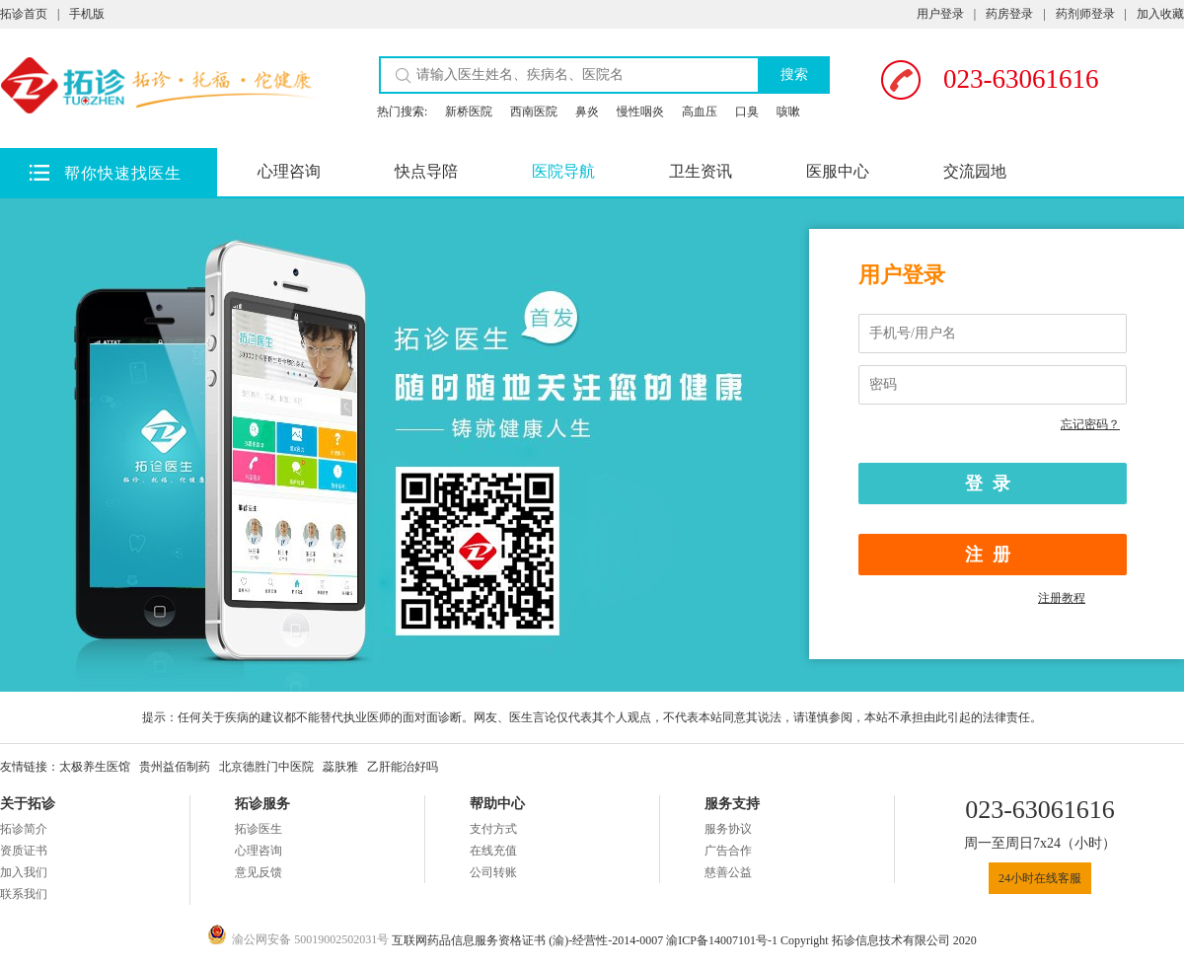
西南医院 (533, 111)
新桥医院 (468, 111)
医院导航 (563, 171)
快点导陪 (426, 171)
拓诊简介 (23, 829)
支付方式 (493, 829)
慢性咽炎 (640, 111)
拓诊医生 (258, 829)
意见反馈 (258, 872)
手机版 (87, 14)
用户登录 (940, 14)
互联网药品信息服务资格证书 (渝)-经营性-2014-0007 (529, 940)
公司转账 (493, 872)
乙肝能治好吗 (402, 767)
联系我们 (23, 894)
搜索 (794, 74)
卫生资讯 (700, 171)
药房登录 (1009, 14)
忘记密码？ (1090, 424)
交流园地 (974, 171)
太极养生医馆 (94, 767)
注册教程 (1061, 598)
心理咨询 (289, 171)
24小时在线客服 (1040, 878)
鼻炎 (587, 111)
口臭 (747, 111)
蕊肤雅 (340, 767)
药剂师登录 (1085, 14)
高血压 (699, 111)
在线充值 (493, 850)
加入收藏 (1160, 14)
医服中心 (837, 171)
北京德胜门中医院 (266, 767)
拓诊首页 (23, 14)
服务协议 (728, 829)
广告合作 (728, 850)
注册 (992, 554)
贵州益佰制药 (174, 767)
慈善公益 (728, 872)
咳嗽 (788, 111)
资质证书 (23, 850)
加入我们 (23, 872)
